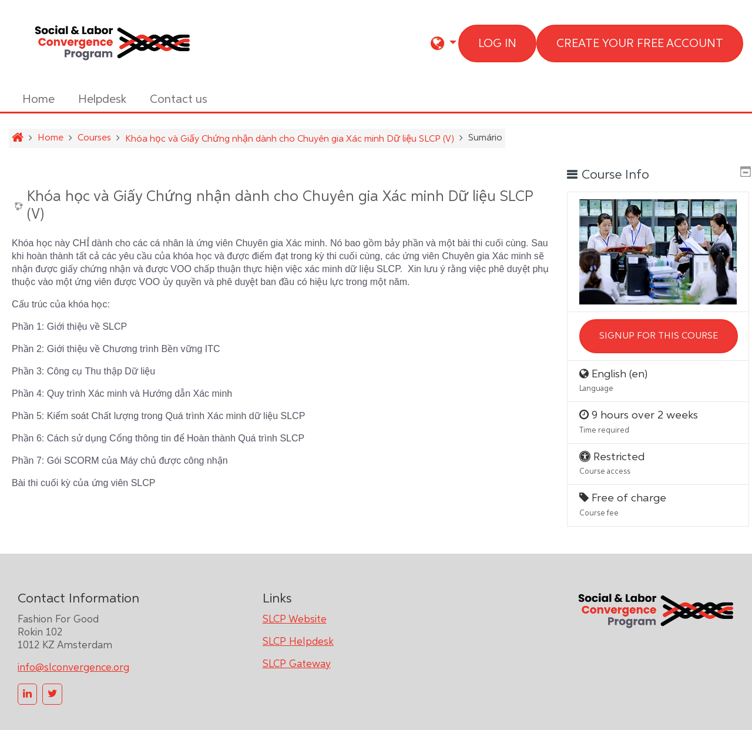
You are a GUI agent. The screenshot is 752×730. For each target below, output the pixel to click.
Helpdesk (102, 99)
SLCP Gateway (297, 661)
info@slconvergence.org (73, 664)
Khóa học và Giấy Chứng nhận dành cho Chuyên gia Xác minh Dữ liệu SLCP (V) (280, 206)
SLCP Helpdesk (298, 639)
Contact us (178, 99)
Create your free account (639, 43)
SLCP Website (295, 616)
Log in (497, 43)
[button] (443, 43)
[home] (111, 43)
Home (38, 99)
